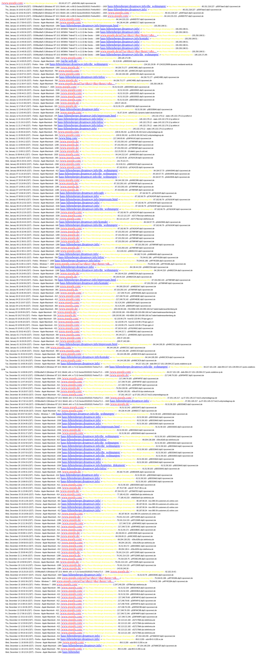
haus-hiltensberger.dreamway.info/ (127, 9)
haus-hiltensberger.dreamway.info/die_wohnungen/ (137, 6)
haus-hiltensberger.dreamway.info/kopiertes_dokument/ (93, 465)
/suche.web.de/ (69, 60)
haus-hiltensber (71, 651)
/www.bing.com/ (68, 138)
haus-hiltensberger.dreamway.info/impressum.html (89, 25)
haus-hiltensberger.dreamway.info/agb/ (82, 192)
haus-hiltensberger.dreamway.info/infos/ (82, 76)
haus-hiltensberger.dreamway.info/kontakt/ (124, 38)
